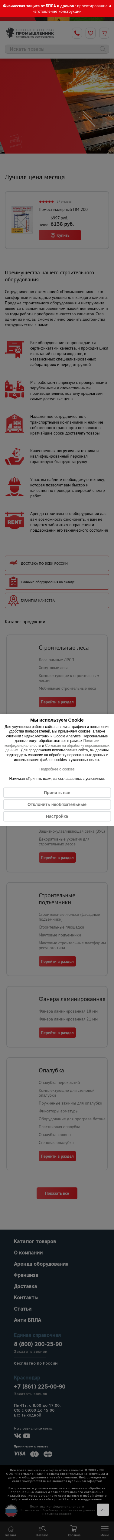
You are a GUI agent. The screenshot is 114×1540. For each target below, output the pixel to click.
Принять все (57, 792)
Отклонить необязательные (57, 804)
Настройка (57, 816)
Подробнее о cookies (56, 769)
